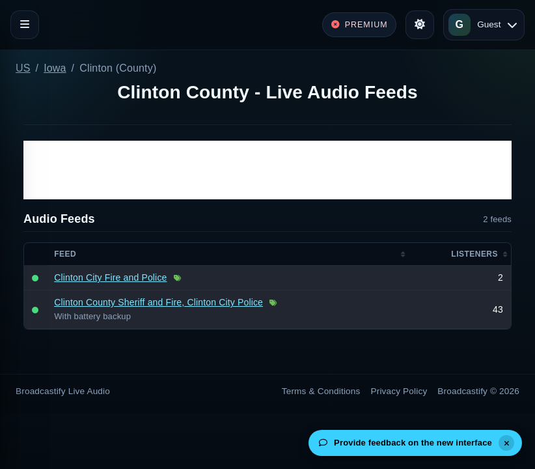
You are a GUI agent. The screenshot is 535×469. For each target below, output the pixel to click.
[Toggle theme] (419, 24)
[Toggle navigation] (24, 24)
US (23, 68)
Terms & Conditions (321, 391)
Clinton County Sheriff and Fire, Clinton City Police (158, 302)
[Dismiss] (506, 443)
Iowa (55, 68)
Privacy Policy (399, 391)
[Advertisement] (267, 170)
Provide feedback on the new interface (405, 443)
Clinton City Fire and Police (110, 277)
